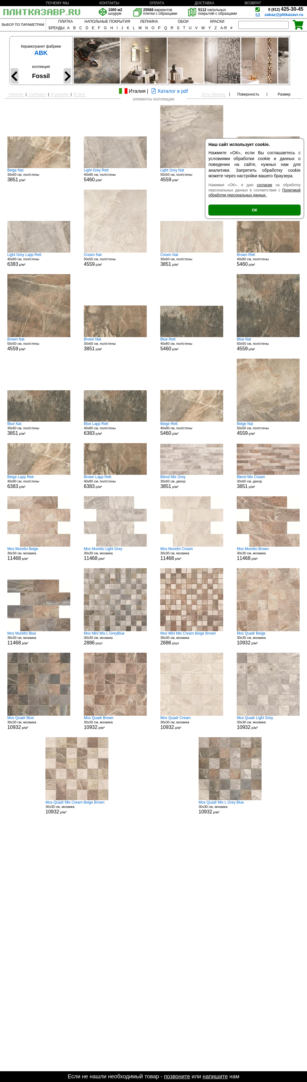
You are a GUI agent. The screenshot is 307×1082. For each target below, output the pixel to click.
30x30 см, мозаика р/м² (38, 554)
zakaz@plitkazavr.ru (284, 14)
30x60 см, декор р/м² (191, 482)
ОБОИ (183, 21)
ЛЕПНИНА (149, 21)
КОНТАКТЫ (109, 3)
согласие (264, 185)
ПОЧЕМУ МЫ (57, 3)
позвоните (177, 1076)
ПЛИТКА (65, 21)
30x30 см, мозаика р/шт (115, 638)
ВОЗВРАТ (253, 3)
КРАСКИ (217, 21)
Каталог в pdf (169, 91)
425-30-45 (285, 9)
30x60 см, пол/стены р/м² (38, 175)
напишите (215, 1076)
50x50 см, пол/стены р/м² (191, 175)
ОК (254, 210)
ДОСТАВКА (204, 3)
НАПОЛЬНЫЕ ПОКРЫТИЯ (107, 21)
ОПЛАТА (157, 3)
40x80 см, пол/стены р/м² (115, 175)
